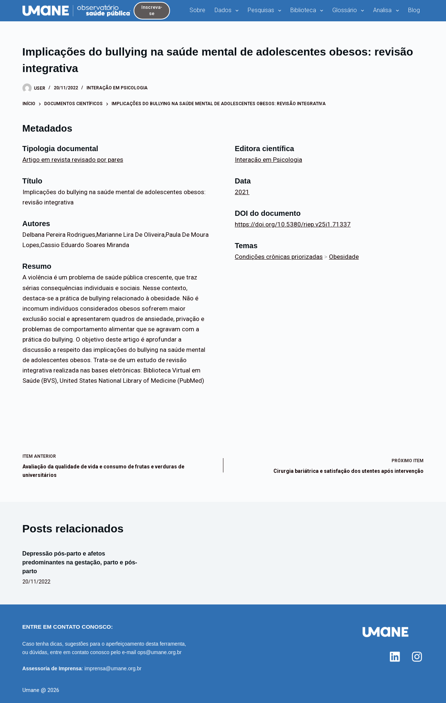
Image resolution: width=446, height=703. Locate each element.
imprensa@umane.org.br (112, 668)
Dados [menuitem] (228, 10)
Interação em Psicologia (117, 87)
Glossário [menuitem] (349, 10)
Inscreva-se (151, 10)
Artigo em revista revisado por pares (72, 159)
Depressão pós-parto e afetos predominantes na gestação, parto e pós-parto (79, 562)
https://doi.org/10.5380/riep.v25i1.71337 (293, 224)
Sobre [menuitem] (197, 10)
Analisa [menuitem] (387, 10)
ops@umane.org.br (159, 652)
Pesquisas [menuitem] (266, 10)
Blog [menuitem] (414, 10)
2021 (242, 192)
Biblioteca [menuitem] (308, 10)
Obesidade (344, 256)
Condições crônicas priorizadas (279, 256)
